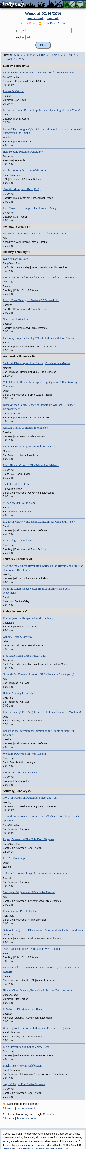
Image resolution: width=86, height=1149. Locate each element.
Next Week (52, 18)
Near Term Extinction (15, 319)
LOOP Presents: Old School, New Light (26, 1046)
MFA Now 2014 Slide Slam (19, 502)
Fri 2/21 (7, 59)
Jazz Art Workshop (14, 858)
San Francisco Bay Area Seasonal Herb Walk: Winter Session (38, 72)
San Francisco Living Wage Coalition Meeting (29, 446)
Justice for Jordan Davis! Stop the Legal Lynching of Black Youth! (41, 110)
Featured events (26, 1108)
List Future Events (55, 23)
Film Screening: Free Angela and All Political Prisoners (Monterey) (42, 712)
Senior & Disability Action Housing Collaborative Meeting (37, 363)
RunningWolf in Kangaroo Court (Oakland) (28, 618)
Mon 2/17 (33, 55)
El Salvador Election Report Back (22, 1009)
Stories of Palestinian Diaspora (21, 772)
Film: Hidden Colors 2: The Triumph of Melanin (31, 465)
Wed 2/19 (59, 55)
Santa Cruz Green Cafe (16, 484)
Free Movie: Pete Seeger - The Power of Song (29, 208)
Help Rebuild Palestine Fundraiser (23, 151)
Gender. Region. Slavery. (17, 636)
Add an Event (28, 23)
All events (8, 1108)
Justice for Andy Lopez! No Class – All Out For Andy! (34, 233)
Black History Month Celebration (22, 1065)
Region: (20, 37)
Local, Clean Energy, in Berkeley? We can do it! (31, 300)
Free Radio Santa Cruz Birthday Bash (24, 655)
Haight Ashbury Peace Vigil (19, 693)
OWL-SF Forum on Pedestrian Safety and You (30, 797)
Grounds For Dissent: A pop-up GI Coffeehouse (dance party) (38, 674)
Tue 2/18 (46, 55)
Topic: (16, 30)
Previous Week (35, 18)
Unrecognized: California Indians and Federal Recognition (37, 1028)
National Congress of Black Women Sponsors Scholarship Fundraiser (43, 930)
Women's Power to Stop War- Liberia (24, 753)
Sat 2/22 (19, 59)
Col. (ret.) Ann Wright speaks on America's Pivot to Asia (35, 873)
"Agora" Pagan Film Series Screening (24, 1084)
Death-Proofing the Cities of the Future (25, 170)
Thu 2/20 (72, 55)
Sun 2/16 (19, 55)
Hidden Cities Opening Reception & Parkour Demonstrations (38, 990)
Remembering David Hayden (20, 911)
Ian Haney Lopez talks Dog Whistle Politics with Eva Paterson (39, 338)
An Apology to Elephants (17, 540)
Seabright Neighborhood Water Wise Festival (29, 892)
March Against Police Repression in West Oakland (32, 948)
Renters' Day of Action (16, 258)
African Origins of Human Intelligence (25, 427)
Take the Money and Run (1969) (21, 189)
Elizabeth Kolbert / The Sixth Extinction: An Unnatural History (39, 521)
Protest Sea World (13, 91)
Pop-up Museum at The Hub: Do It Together (28, 839)
